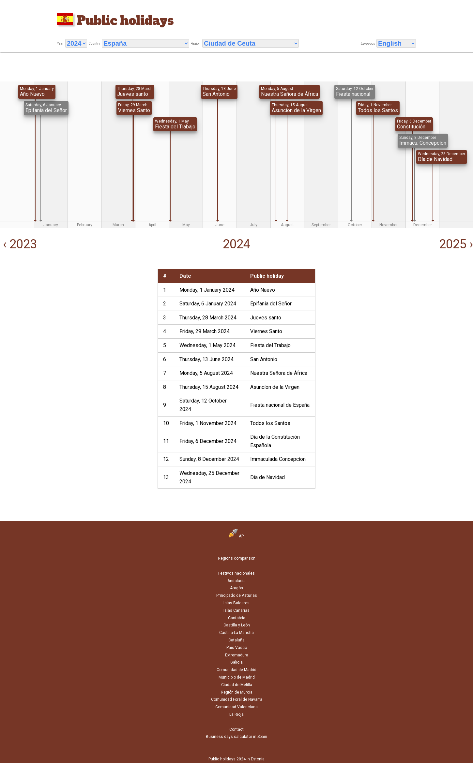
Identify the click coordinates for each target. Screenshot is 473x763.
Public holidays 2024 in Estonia (236, 759)
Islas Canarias (236, 610)
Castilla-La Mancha (236, 632)
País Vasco (236, 647)
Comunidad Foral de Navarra (236, 699)
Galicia (236, 662)
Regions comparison (236, 558)
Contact (236, 729)
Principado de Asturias (236, 595)
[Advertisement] (78, 314)
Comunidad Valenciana (236, 707)
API (237, 536)
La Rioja (236, 714)
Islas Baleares (236, 603)
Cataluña (236, 640)
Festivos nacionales (236, 573)
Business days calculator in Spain (236, 736)
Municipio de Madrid (237, 677)
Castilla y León (236, 625)
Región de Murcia (236, 692)
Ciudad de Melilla (236, 684)
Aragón (236, 588)
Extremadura (236, 655)
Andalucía (236, 581)
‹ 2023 (18, 244)
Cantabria (236, 618)
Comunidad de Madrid (236, 670)
